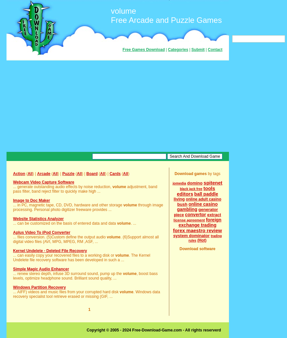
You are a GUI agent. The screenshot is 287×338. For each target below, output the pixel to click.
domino (195, 183)
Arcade (44, 173)
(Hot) (201, 240)
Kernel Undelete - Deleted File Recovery (50, 251)
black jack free (191, 189)
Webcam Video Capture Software (43, 182)
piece (179, 215)
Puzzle (68, 173)
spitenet (213, 182)
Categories (178, 49)
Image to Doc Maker (31, 200)
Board (92, 173)
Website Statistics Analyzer (38, 219)
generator (208, 209)
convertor (195, 214)
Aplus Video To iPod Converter (41, 232)
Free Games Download (144, 49)
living (179, 199)
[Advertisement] (118, 106)
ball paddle (206, 194)
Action (19, 173)
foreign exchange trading (200, 222)
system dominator (191, 235)
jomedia (179, 183)
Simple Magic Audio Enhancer (41, 269)
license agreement (189, 220)
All (30, 173)
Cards (115, 173)
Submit (198, 49)
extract (214, 214)
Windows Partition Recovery (39, 287)
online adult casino (203, 199)
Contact (215, 49)
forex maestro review (197, 230)
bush (182, 204)
